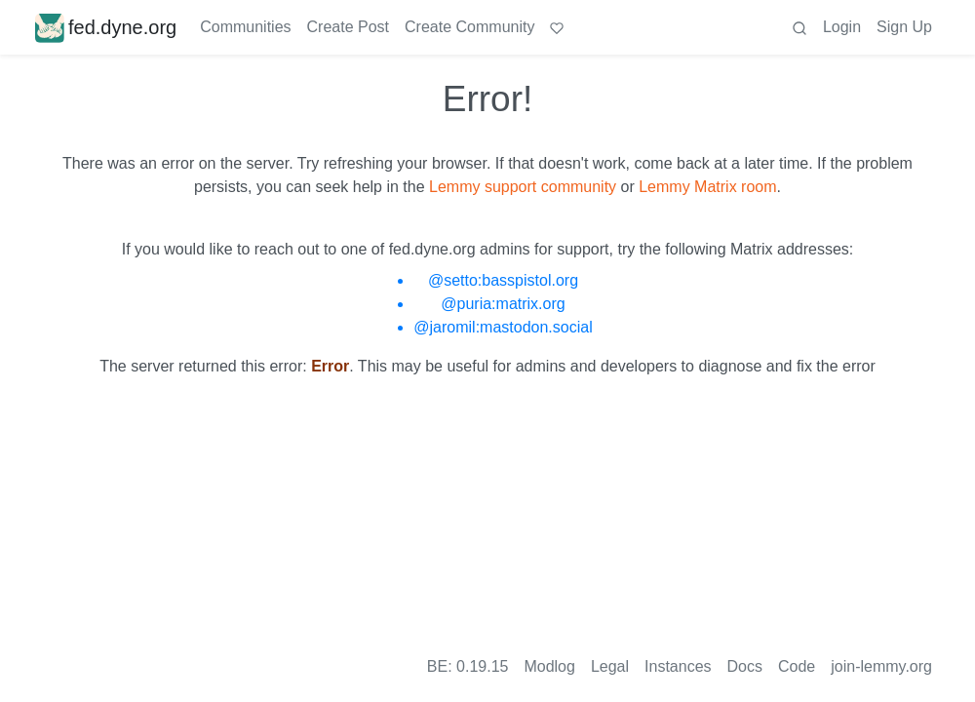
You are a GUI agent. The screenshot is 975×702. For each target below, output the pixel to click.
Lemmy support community (522, 186)
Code (796, 666)
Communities (245, 27)
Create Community (469, 27)
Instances (677, 666)
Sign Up (904, 27)
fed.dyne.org (105, 27)
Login (842, 27)
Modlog (549, 666)
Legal (610, 666)
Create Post (348, 27)
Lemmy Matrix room (707, 186)
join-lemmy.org (881, 666)
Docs (744, 666)
